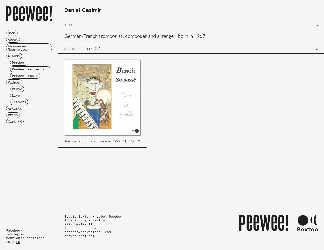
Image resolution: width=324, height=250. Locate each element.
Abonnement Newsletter (18, 47)
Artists (15, 108)
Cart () (16, 121)
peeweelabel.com (79, 236)
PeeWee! (19, 63)
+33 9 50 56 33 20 (81, 228)
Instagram (15, 234)
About (13, 39)
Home (12, 33)
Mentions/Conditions (25, 238)
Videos (14, 82)
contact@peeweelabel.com (87, 232)
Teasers (19, 102)
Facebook (14, 230)
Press (13, 115)
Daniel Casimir (82, 10)
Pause (17, 89)
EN (18, 242)
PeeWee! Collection (30, 69)
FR (8, 242)
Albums (14, 56)
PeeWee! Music (25, 76)
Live (16, 95)
